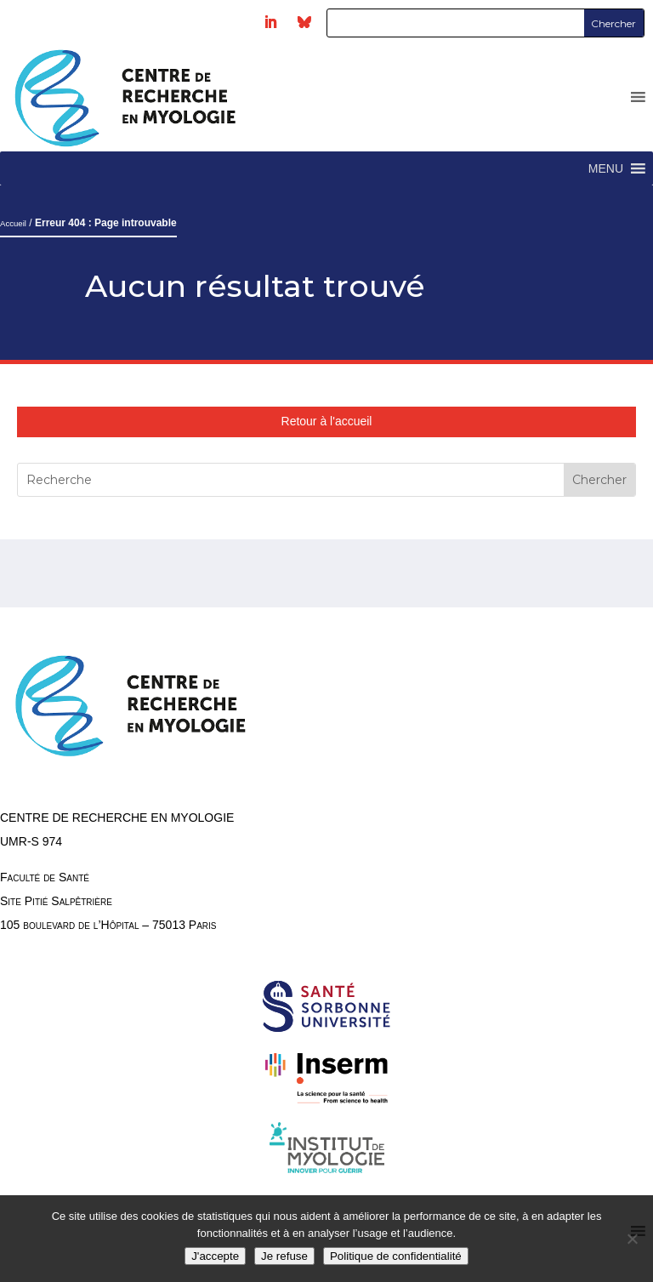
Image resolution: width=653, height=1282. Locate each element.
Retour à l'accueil (326, 421)
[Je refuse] (631, 1238)
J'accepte (215, 1256)
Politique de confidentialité (396, 1256)
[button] (605, 168)
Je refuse (284, 1256)
